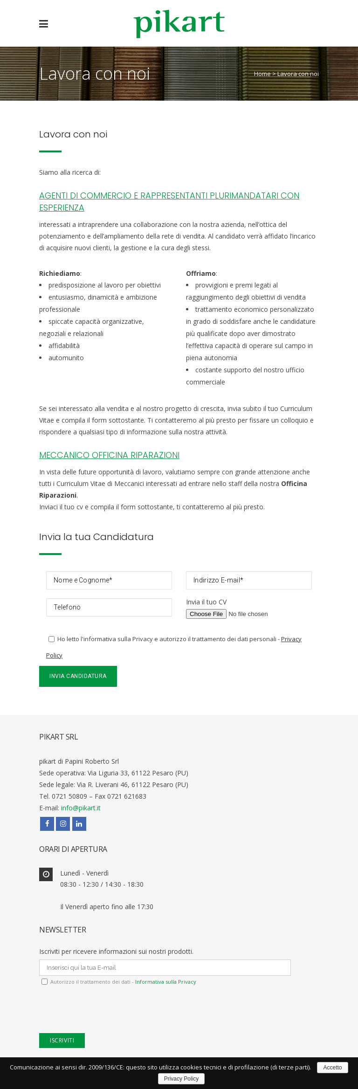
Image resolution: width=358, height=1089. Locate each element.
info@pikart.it (81, 807)
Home (262, 73)
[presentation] (110, 1015)
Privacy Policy (181, 1078)
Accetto (332, 1067)
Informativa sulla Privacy (165, 981)
